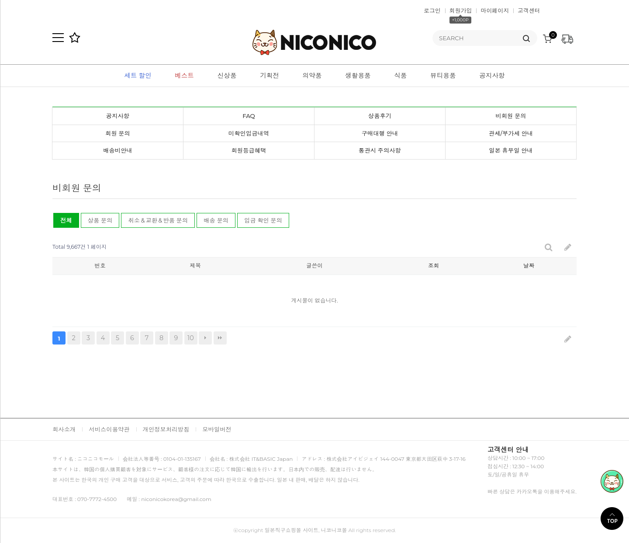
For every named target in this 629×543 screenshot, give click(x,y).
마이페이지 (494, 10)
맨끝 (220, 338)
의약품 (312, 76)
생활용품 (358, 76)
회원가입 (460, 10)
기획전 (269, 76)
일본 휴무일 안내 (510, 150)
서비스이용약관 (109, 429)
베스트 (184, 76)
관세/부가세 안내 (511, 133)
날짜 (528, 265)
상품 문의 (100, 220)
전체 (66, 220)
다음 (205, 338)
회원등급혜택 (249, 150)
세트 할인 (137, 76)
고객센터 (529, 10)
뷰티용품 (443, 76)
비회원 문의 (510, 115)
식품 (400, 76)
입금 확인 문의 (263, 220)
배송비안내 (117, 150)
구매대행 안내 (380, 133)
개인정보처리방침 (166, 429)
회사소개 (64, 429)
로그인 (432, 10)
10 (189, 336)
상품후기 (379, 115)
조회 (433, 265)
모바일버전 (217, 429)
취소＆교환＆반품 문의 (158, 220)
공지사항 (492, 76)
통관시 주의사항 (380, 150)
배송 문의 (216, 220)
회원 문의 (117, 133)
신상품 (227, 76)
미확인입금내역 (248, 133)
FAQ (248, 115)
